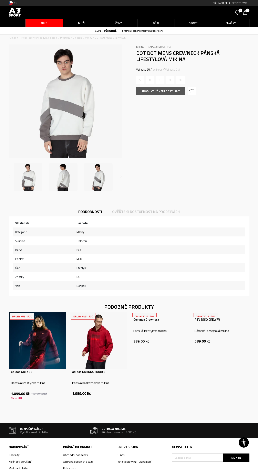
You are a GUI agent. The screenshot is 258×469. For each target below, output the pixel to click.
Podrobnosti (90, 211)
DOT (79, 277)
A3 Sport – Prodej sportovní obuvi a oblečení (33, 38)
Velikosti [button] (158, 70)
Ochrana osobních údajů (78, 461)
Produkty (65, 38)
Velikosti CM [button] (172, 70)
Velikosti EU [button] (143, 70)
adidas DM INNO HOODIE (88, 372)
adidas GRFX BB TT (24, 372)
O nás (121, 455)
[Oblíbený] (238, 12)
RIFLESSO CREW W (207, 320)
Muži (79, 259)
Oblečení (77, 38)
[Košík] (246, 12)
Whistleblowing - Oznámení (134, 461)
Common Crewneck (146, 320)
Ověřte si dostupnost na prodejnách (146, 211)
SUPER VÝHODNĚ (106, 31)
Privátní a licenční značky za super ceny (142, 31)
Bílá (78, 250)
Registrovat (239, 3)
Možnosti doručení (20, 461)
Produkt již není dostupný (161, 91)
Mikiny (88, 38)
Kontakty (14, 455)
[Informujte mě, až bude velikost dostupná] (140, 80)
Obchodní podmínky (75, 455)
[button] (202, 12)
